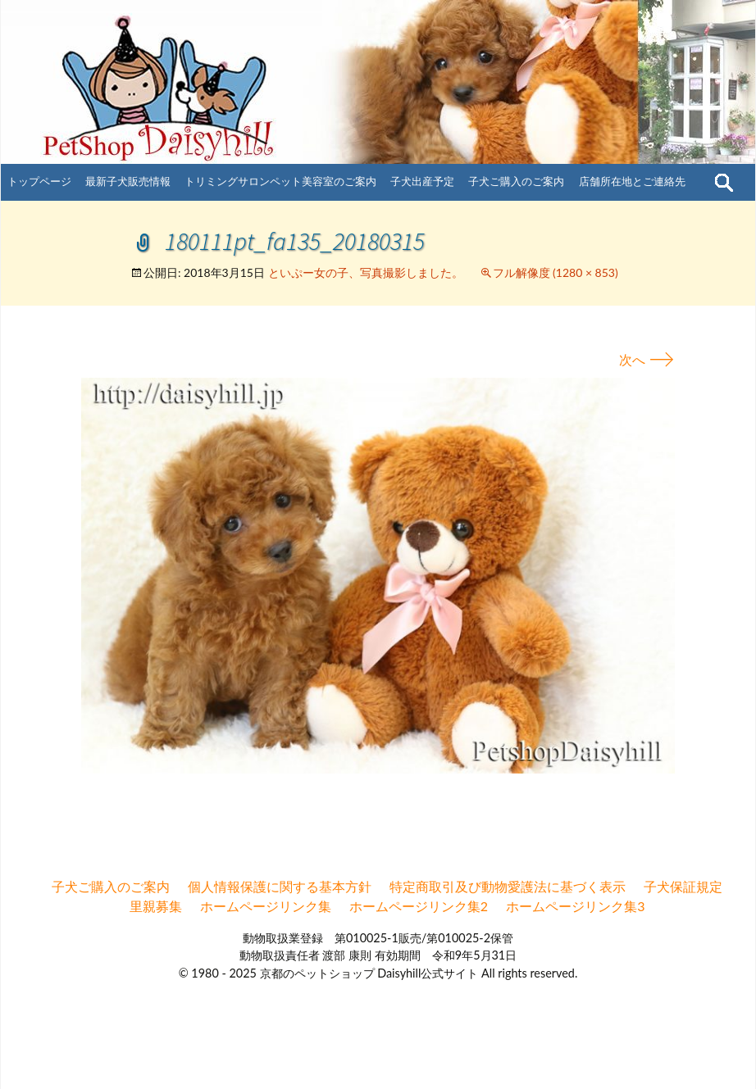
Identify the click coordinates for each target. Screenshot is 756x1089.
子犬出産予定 (422, 181)
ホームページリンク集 (265, 906)
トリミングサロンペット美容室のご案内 (280, 181)
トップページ (39, 181)
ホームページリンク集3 (575, 906)
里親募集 (156, 906)
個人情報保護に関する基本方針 (279, 886)
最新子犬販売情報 (128, 181)
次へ (647, 359)
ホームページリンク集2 (418, 906)
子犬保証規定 (683, 886)
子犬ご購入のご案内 (516, 181)
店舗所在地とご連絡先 (632, 181)
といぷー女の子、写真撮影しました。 (365, 272)
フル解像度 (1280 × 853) (555, 272)
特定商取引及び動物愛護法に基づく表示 (507, 886)
